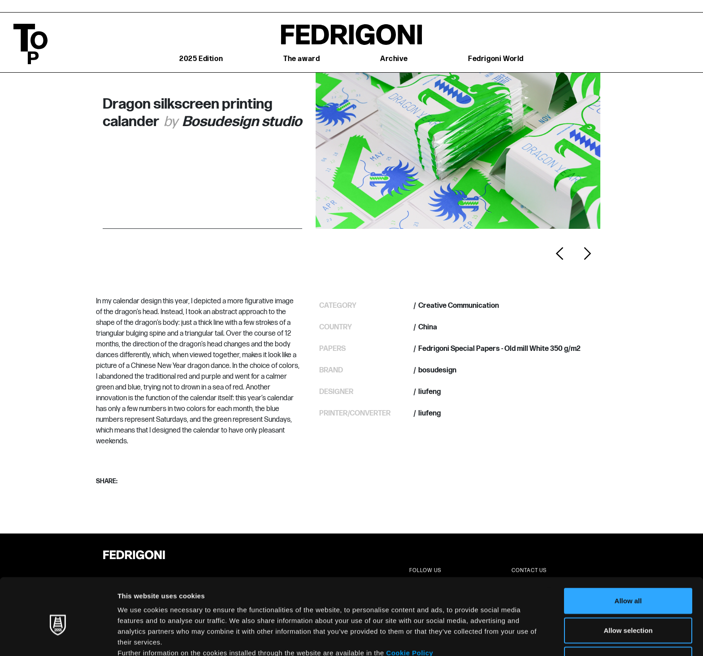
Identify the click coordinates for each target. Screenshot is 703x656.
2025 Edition (201, 59)
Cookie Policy (409, 609)
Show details (470, 638)
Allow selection (627, 586)
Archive (394, 59)
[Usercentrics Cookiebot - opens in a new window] (58, 638)
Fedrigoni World (496, 59)
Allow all (628, 557)
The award (301, 59)
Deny (628, 616)
